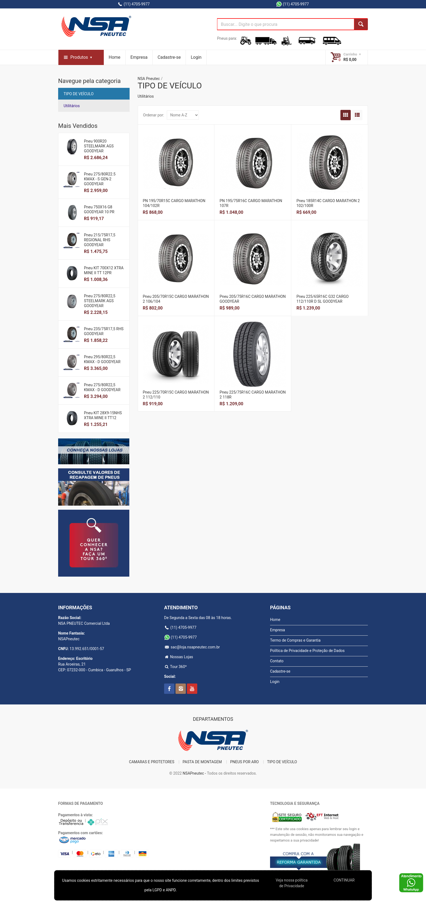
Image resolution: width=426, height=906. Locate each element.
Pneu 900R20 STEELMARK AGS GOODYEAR (99, 146)
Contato (276, 661)
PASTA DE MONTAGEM (202, 762)
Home (114, 57)
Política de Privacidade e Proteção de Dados (307, 650)
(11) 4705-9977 (133, 4)
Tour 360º (175, 666)
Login (196, 57)
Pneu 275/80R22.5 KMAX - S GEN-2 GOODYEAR (99, 179)
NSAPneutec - (195, 773)
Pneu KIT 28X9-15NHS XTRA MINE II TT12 (103, 415)
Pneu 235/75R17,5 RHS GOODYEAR (104, 331)
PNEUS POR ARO (244, 762)
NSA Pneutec (149, 78)
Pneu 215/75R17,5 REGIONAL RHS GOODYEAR (99, 240)
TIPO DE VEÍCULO (78, 94)
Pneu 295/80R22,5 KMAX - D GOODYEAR (102, 359)
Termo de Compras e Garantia (295, 640)
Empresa (139, 57)
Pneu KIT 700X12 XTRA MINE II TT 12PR (104, 270)
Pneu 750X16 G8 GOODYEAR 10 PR (99, 209)
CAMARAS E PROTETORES (151, 762)
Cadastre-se (169, 57)
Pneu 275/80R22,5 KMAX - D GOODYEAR (102, 387)
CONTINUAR (344, 880)
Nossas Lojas (178, 657)
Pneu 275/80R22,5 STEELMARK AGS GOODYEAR (99, 301)
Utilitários (72, 106)
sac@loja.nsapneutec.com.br (192, 647)
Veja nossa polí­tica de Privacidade (292, 883)
